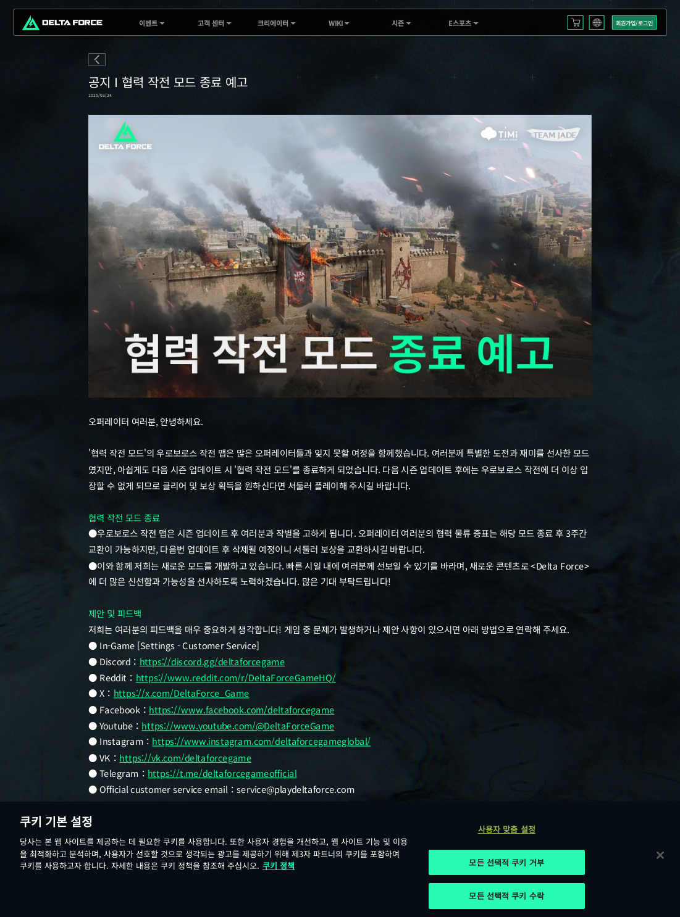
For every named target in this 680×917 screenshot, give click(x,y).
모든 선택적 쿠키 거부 (506, 862)
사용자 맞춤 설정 (506, 829)
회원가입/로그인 (634, 23)
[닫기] (660, 854)
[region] (340, 859)
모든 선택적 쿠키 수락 (506, 896)
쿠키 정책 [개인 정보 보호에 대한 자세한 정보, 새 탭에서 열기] (278, 865)
